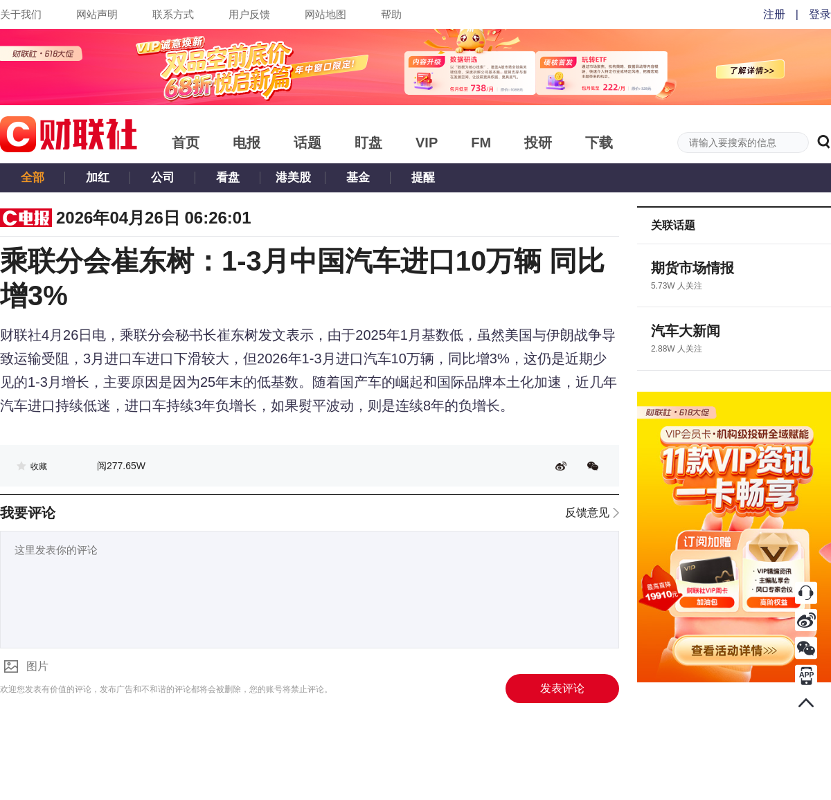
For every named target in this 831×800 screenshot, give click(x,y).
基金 (358, 177)
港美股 (293, 177)
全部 (32, 177)
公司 (163, 177)
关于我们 (21, 14)
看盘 (228, 177)
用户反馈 (249, 14)
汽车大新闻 (685, 330)
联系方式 (173, 14)
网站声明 (97, 14)
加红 (97, 177)
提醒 (423, 177)
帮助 (391, 14)
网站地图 (325, 14)
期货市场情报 (692, 267)
